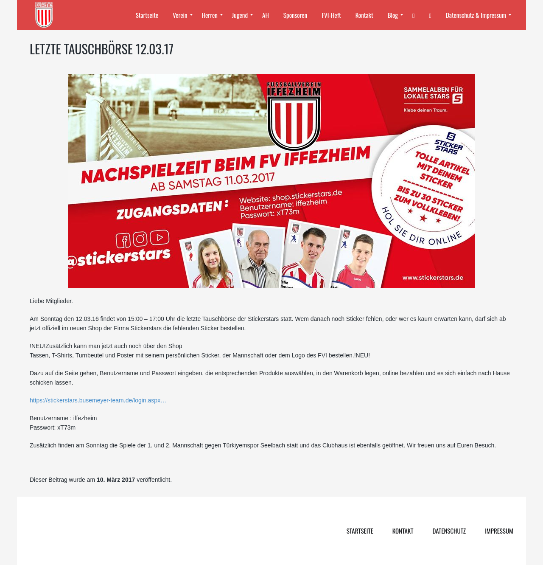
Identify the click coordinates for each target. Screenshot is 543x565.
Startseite (360, 530)
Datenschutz (449, 530)
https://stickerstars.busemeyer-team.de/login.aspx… (98, 400)
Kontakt (403, 530)
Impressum (499, 530)
